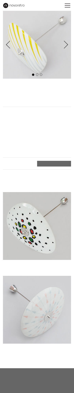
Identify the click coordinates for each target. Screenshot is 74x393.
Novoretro (14, 5)
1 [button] (33, 75)
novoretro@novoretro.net (36, 373)
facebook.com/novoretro (37, 378)
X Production (44, 388)
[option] (37, 45)
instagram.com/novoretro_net (36, 382)
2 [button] (37, 75)
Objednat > (62, 163)
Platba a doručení (15, 163)
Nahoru (66, 361)
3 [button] (41, 75)
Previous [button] (10, 45)
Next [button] (64, 45)
